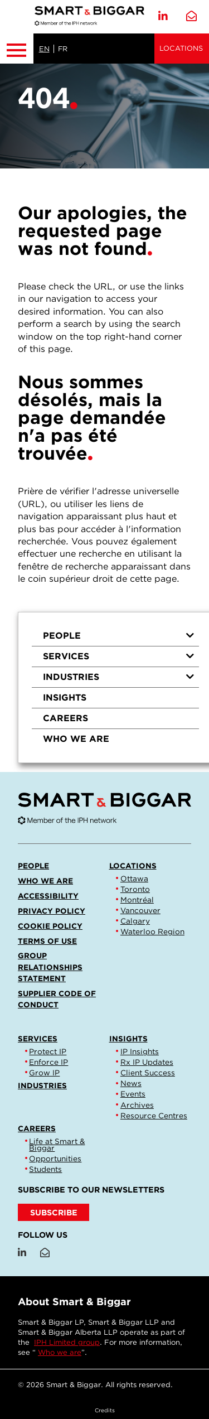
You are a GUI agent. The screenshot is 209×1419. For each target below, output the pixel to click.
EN (44, 49)
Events (132, 1093)
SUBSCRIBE (53, 1212)
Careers (65, 718)
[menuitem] (115, 636)
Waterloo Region (152, 931)
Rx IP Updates (146, 1062)
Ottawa (134, 878)
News (131, 1083)
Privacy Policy (51, 910)
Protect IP (47, 1051)
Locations (181, 48)
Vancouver (140, 910)
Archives (137, 1105)
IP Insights (139, 1051)
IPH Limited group (67, 1342)
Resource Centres (153, 1115)
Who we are (76, 738)
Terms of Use (47, 941)
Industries (119, 677)
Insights (64, 697)
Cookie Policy (50, 925)
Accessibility (48, 895)
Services (119, 656)
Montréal (137, 899)
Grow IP (44, 1072)
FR (62, 49)
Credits (105, 1410)
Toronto (135, 889)
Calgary (135, 920)
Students (45, 1169)
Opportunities (55, 1158)
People (119, 635)
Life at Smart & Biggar (57, 1144)
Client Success (147, 1072)
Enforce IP (48, 1062)
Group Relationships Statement (50, 966)
